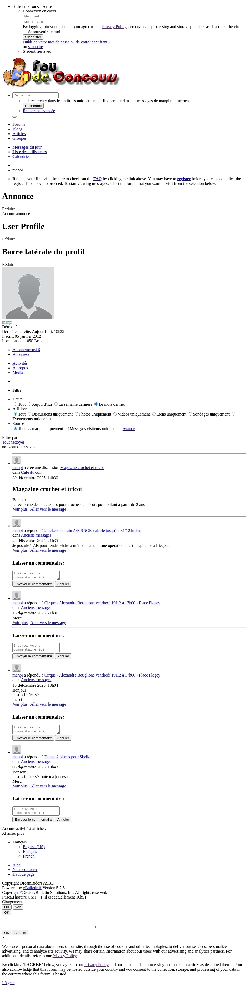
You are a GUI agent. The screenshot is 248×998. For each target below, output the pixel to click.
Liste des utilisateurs (29, 152)
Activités (20, 363)
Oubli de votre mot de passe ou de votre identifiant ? (66, 42)
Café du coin (31, 472)
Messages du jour (27, 147)
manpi (17, 467)
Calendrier (21, 156)
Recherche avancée (39, 111)
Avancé (129, 428)
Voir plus (20, 509)
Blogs (17, 129)
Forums (18, 124)
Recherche (33, 106)
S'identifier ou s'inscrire (32, 6)
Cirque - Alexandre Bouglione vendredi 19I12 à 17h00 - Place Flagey (102, 604)
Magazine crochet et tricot (82, 467)
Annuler (63, 585)
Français (30, 857)
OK (6, 919)
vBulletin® (32, 894)
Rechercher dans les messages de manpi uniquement (144, 100)
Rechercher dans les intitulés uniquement (60, 100)
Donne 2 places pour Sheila (67, 761)
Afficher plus (13, 839)
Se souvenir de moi (42, 32)
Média (17, 372)
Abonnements (24, 349)
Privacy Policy (114, 26)
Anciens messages (36, 535)
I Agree (8, 991)
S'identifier (33, 37)
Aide (16, 871)
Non (18, 913)
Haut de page (23, 880)
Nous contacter (24, 876)
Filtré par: (10, 437)
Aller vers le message (48, 509)
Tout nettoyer (13, 442)
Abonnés (19, 354)
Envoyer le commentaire (33, 585)
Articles (19, 133)
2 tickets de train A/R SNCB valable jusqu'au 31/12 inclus (92, 530)
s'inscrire (35, 46)
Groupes (19, 138)
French (28, 862)
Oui (7, 913)
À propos (20, 368)
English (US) (34, 853)
